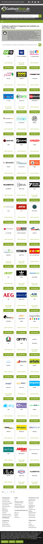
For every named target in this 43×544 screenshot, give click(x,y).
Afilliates (16, 514)
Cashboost (31, 502)
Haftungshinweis (32, 527)
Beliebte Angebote (6, 526)
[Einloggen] (33, 2)
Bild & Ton (4, 508)
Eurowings (20, 18)
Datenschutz (31, 525)
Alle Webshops (32, 517)
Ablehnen (12, 541)
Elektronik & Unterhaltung (5, 510)
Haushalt (4, 512)
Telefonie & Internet (6, 516)
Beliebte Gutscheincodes (32, 512)
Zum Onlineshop (8, 67)
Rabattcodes (5, 522)
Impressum (17, 517)
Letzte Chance (32, 515)
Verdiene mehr (32, 509)
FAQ (15, 500)
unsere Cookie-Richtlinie (25, 538)
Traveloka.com (8, 18)
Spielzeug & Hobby (6, 514)
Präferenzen (19, 541)
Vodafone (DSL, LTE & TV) (29, 18)
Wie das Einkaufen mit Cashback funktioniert (19, 506)
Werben (16, 515)
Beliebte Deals (32, 514)
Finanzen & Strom (6, 501)
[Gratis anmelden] (35, 2)
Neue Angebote (5, 524)
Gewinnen (31, 503)
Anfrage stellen (17, 504)
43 (11, 492)
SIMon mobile (15, 18)
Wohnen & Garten (6, 506)
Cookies (30, 524)
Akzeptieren (5, 541)
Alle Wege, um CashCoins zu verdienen (32, 507)
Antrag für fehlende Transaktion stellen (18, 502)
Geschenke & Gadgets (7, 503)
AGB (30, 522)
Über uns (16, 512)
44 (13, 492)
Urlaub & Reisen (5, 500)
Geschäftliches (5, 504)
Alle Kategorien (5, 517)
